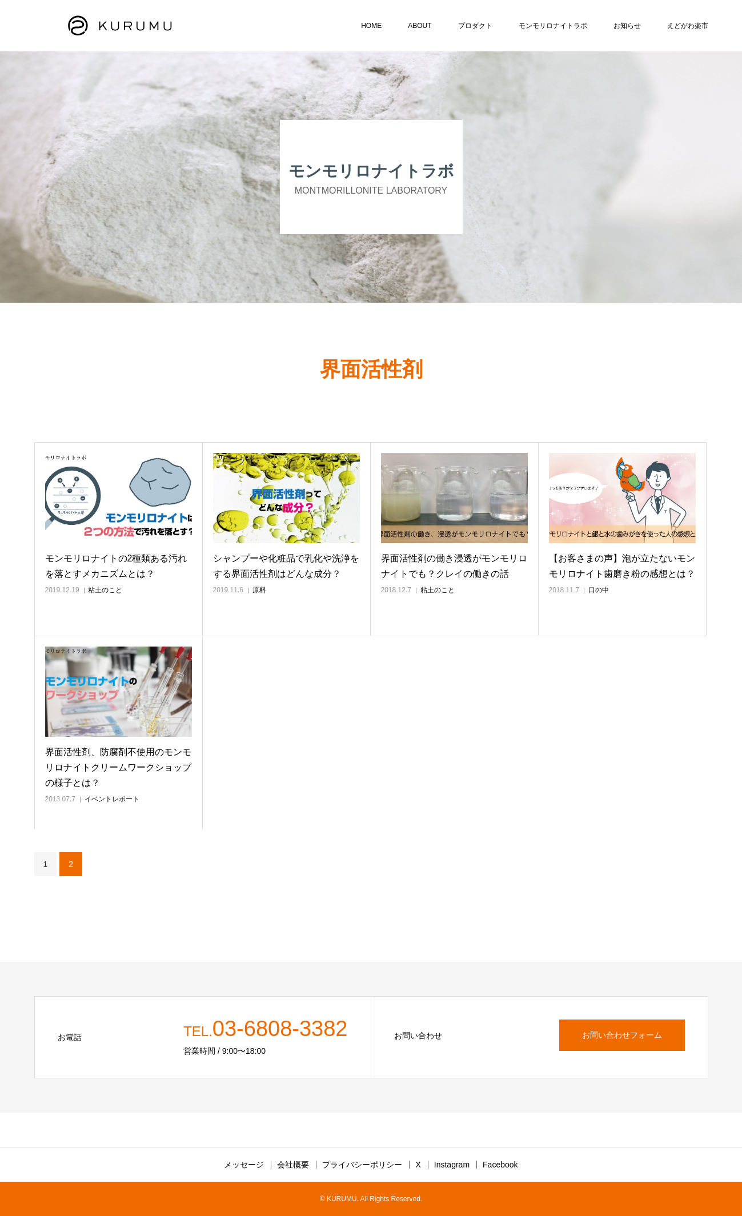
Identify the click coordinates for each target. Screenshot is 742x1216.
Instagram (452, 1165)
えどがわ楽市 (687, 26)
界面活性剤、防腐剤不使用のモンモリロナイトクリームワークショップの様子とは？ (118, 767)
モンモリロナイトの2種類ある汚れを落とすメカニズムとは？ (116, 566)
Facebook (500, 1165)
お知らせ (627, 26)
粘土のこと (105, 590)
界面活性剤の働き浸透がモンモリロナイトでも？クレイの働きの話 (454, 566)
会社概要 (293, 1165)
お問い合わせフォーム (622, 1035)
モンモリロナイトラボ (553, 26)
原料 (259, 590)
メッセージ (244, 1165)
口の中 (598, 590)
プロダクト (475, 26)
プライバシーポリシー (362, 1165)
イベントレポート (112, 799)
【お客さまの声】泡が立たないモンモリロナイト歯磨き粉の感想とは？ (622, 566)
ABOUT (419, 26)
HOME (371, 26)
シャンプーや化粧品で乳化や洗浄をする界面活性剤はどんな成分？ (286, 566)
